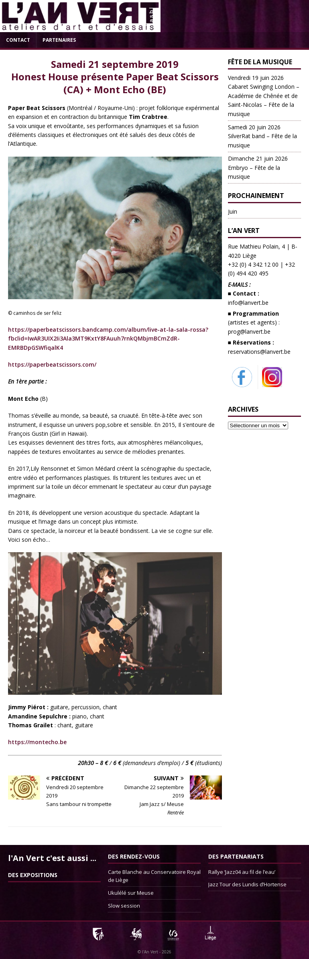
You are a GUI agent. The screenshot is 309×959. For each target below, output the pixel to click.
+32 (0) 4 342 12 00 (253, 264)
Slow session (124, 905)
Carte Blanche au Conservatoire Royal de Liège (154, 876)
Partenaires (59, 40)
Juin (232, 211)
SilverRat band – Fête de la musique (262, 136)
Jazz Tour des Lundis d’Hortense (247, 884)
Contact (18, 40)
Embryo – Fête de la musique (258, 167)
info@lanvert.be (248, 302)
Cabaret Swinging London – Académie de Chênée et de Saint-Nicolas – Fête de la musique (263, 96)
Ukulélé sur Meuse (131, 892)
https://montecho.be (37, 742)
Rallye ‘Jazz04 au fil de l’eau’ (241, 871)
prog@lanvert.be (249, 331)
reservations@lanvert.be (259, 351)
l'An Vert (150, 952)
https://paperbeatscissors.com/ (52, 364)
